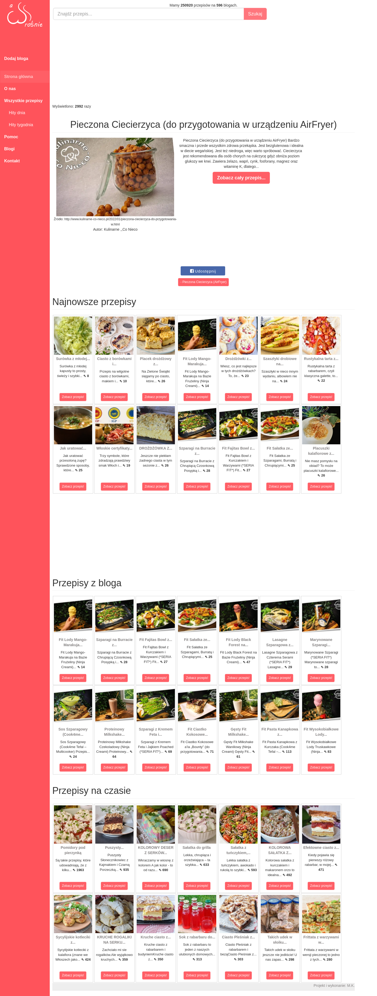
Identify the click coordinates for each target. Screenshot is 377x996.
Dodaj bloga (16, 58)
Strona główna (18, 76)
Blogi (9, 149)
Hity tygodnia (18, 125)
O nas (10, 88)
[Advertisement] (203, 61)
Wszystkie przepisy (23, 100)
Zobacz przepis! (73, 397)
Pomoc (11, 137)
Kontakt (12, 161)
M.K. (351, 985)
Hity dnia (14, 112)
